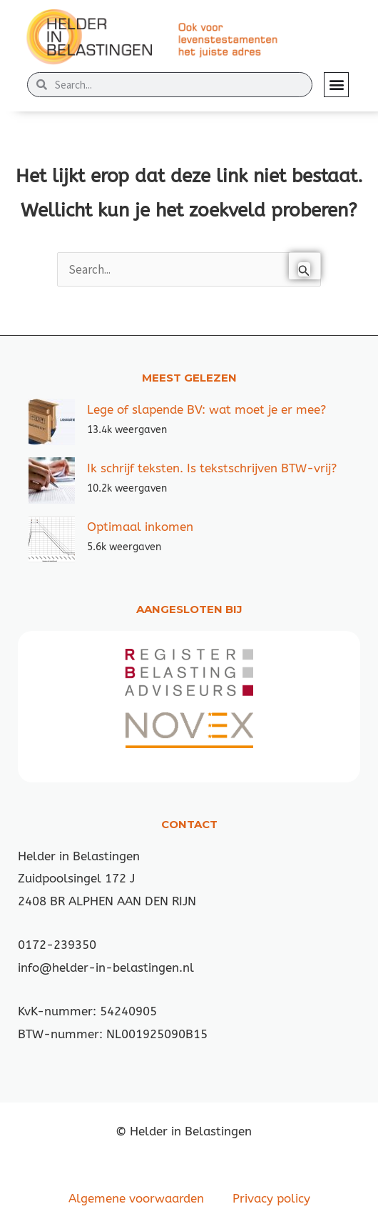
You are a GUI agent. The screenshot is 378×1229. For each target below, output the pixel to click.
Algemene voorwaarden (136, 1198)
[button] (336, 84)
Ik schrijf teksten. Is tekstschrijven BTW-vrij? (212, 468)
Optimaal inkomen (140, 526)
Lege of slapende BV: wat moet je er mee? (206, 409)
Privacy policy (271, 1198)
